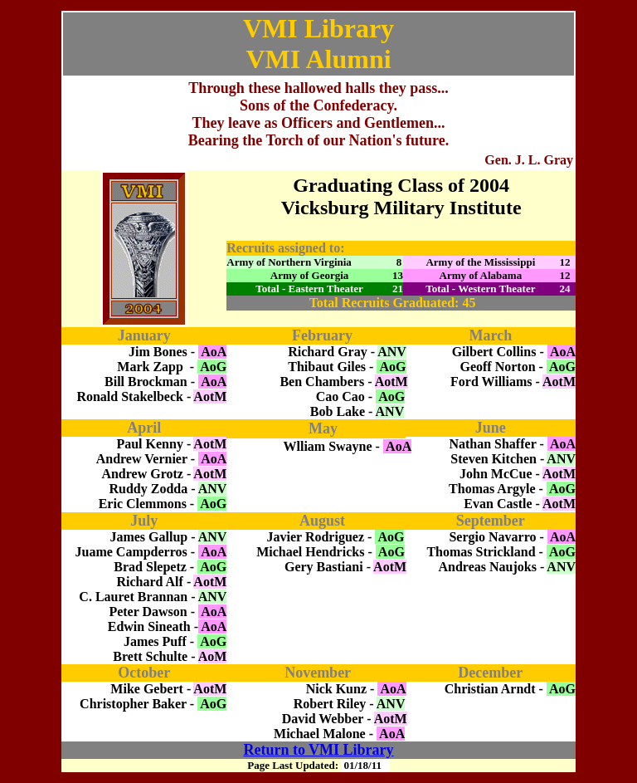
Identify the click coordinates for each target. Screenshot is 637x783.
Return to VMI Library (318, 749)
